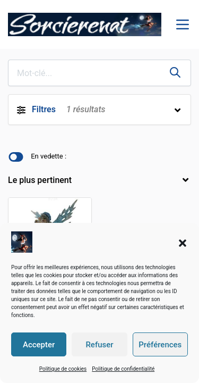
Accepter (39, 344)
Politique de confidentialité (123, 369)
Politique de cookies (63, 369)
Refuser (99, 344)
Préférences (160, 344)
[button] (182, 242)
